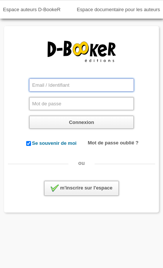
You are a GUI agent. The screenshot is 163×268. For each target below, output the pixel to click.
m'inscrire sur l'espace (81, 188)
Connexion (81, 122)
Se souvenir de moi (54, 143)
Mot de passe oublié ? (113, 143)
